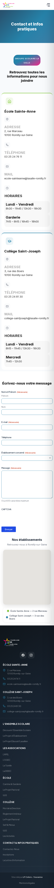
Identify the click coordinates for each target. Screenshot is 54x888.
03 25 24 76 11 (13, 156)
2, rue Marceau (13, 131)
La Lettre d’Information (14, 860)
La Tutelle (7, 765)
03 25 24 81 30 (13, 296)
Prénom (4, 396)
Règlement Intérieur (12, 813)
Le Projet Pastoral (11, 789)
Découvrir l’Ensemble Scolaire (17, 730)
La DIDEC (7, 771)
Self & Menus (9, 825)
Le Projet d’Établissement (15, 735)
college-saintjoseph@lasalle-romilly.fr (26, 318)
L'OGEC (6, 760)
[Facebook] (23, 655)
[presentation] (23, 517)
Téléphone (6, 437)
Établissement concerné (18, 452)
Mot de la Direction (11, 808)
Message (11, 468)
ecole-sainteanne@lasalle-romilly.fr (25, 178)
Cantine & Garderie (12, 784)
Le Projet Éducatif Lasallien (15, 741)
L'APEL (6, 754)
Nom (3, 407)
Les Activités (9, 836)
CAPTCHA (6, 509)
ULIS (5, 795)
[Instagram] (31, 655)
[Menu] (48, 4)
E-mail (10, 422)
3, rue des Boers (14, 271)
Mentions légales (27, 883)
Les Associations (14, 747)
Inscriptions (8, 854)
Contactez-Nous (11, 849)
